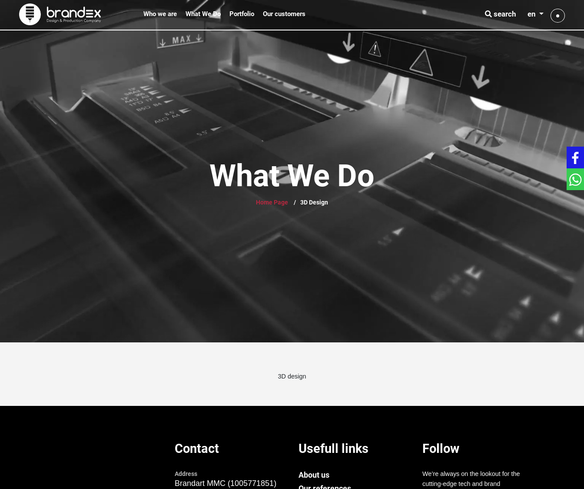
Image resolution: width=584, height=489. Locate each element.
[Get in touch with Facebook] (575, 157)
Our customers (284, 14)
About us (314, 474)
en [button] (533, 14)
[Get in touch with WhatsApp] (575, 179)
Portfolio (241, 14)
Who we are (160, 14)
